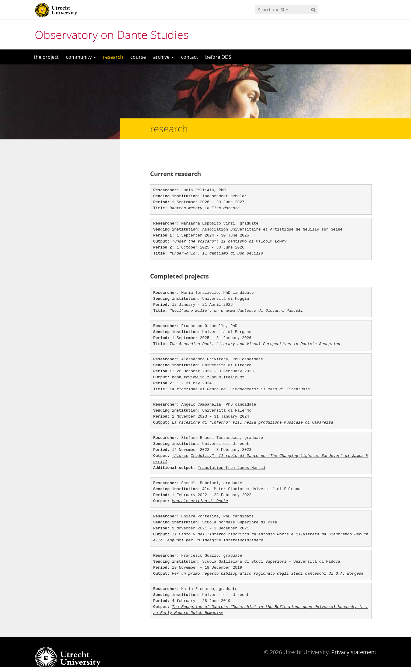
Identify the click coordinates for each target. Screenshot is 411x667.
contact (189, 57)
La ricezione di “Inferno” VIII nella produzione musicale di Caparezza (252, 410)
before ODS (218, 57)
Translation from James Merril (231, 456)
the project (46, 57)
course (138, 57)
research (113, 57)
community (81, 57)
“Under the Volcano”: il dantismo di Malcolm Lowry (229, 229)
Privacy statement (353, 640)
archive (163, 57)
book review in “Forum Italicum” (208, 365)
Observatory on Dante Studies (112, 34)
